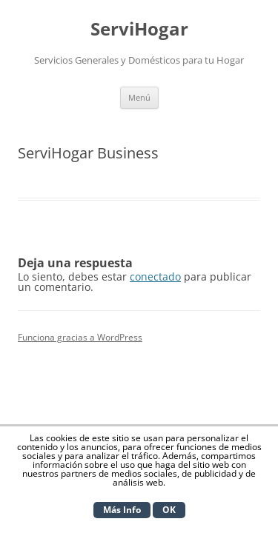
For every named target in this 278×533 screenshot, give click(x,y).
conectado (155, 276)
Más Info (122, 509)
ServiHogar (139, 29)
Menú (139, 97)
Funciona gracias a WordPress (80, 337)
